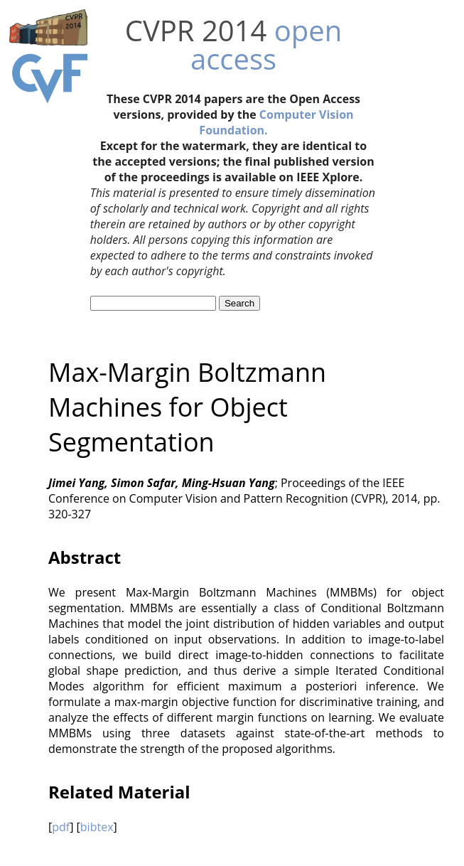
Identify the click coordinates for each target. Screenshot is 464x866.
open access (266, 44)
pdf (61, 827)
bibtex (97, 827)
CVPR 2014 (196, 30)
